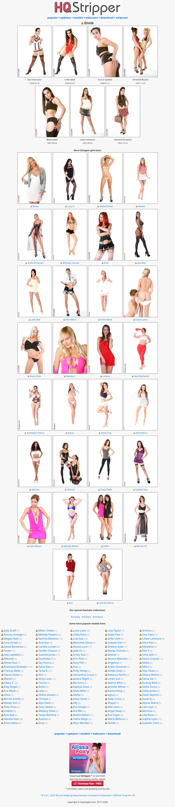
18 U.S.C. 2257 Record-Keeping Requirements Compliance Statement (76, 795)
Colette (8, 711)
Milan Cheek (46, 630)
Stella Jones (149, 690)
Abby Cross (115, 699)
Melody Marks (71, 546)
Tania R (42, 670)
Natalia (141, 206)
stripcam (122, 17)
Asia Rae (141, 262)
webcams (91, 17)
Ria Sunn (78, 682)
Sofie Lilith (114, 638)
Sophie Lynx (149, 719)
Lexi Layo (148, 707)
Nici (40, 674)
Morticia (147, 711)
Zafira (106, 546)
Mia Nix (35, 489)
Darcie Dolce (11, 674)
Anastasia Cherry (35, 432)
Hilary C (8, 682)
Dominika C (141, 432)
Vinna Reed (106, 319)
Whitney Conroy (71, 262)
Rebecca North (117, 674)
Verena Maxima (117, 658)
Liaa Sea (78, 638)
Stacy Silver (35, 376)
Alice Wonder (81, 723)
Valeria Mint (115, 682)
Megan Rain (11, 638)
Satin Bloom (35, 546)
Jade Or (77, 650)
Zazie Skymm (150, 695)
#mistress (98, 616)
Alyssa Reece (150, 703)
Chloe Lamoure (151, 638)
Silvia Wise (79, 690)
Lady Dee (35, 319)
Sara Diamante (141, 376)
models (78, 17)
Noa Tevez (148, 670)
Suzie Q (147, 699)
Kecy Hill (78, 662)
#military (86, 616)
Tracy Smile (106, 489)
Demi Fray (106, 432)
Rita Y (145, 650)
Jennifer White (116, 686)
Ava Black (10, 690)
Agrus (71, 432)
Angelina (113, 662)
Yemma (71, 489)
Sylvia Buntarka (13, 646)
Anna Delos (11, 723)
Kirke (7, 695)
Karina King (115, 690)
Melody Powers (47, 634)
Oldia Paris (80, 634)
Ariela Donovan (36, 262)
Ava (71, 602)
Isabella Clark (150, 723)
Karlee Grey (115, 670)
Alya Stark (44, 703)
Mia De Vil (141, 546)
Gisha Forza (149, 686)
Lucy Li (70, 206)
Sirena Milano (150, 674)
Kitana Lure (80, 646)
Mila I (145, 666)
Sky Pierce (44, 662)
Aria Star (43, 642)
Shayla (112, 703)
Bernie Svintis (12, 699)
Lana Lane (79, 630)
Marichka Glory (82, 642)
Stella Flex (114, 634)
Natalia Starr (11, 719)
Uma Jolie (148, 654)
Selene (112, 654)
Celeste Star (141, 489)
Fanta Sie (148, 678)
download (107, 17)
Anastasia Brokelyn (16, 666)
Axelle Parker (106, 206)
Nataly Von (10, 703)
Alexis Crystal (150, 658)
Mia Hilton (71, 319)
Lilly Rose (148, 715)
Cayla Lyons (141, 319)
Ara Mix (78, 711)
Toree (7, 650)
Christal (43, 699)
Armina (146, 630)
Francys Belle (12, 670)
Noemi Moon (81, 715)
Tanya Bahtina (47, 715)
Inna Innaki (11, 642)
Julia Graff (10, 630)
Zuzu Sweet (45, 707)
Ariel (106, 262)
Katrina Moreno (48, 638)
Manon (8, 678)
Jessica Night (81, 678)
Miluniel (9, 658)
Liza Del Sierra (106, 602)
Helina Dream (47, 695)
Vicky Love (44, 678)
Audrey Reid (149, 682)
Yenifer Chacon (47, 650)
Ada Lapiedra (12, 654)
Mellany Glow (46, 711)
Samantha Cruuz (83, 674)
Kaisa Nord (80, 699)
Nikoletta (148, 646)
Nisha (145, 662)
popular (52, 17)
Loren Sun (114, 678)
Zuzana (43, 719)
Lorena (106, 376)
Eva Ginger (80, 707)
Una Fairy (148, 634)
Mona (36, 206)
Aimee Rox (10, 662)
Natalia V (70, 376)
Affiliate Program (122, 795)
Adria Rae (44, 666)
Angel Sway (115, 711)
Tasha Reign (80, 719)
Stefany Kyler (116, 646)
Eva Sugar (114, 715)
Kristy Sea (79, 654)
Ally (75, 703)
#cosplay (75, 616)
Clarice (42, 682)
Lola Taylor (114, 630)
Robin (42, 686)
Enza (41, 723)
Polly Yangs (80, 670)
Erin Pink (78, 658)
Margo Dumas (116, 650)
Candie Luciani (47, 646)
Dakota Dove (81, 686)
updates (65, 17)
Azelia (76, 695)
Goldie (112, 723)
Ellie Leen (113, 707)
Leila (41, 690)
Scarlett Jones (46, 654)
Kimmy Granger (14, 634)
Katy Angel (10, 686)
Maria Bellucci (116, 719)
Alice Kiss (148, 642)
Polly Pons (10, 707)
